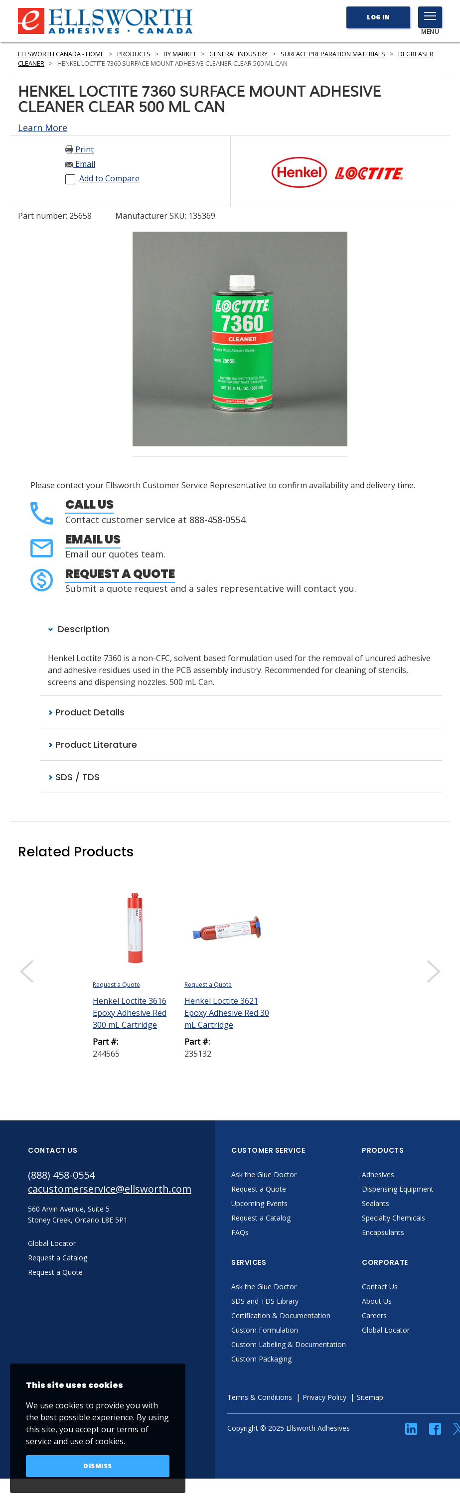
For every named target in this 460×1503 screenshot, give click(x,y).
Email (80, 163)
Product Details (86, 712)
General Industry (238, 54)
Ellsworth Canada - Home (61, 54)
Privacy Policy (324, 1397)
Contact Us (380, 1286)
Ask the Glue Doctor (264, 1174)
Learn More (42, 128)
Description (78, 629)
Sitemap (370, 1397)
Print (79, 149)
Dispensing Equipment (398, 1189)
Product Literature (92, 744)
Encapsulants (383, 1232)
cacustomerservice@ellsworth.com (109, 1189)
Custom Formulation (264, 1330)
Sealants (375, 1203)
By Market (179, 54)
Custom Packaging (261, 1359)
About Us (377, 1301)
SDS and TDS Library (265, 1301)
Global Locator (386, 1330)
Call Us (89, 504)
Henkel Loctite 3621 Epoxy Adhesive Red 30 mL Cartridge (226, 1012)
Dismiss (97, 1466)
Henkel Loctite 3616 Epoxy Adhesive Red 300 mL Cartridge (129, 1012)
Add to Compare (109, 178)
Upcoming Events (259, 1203)
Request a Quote (120, 573)
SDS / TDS (74, 777)
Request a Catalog (261, 1218)
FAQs (240, 1232)
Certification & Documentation (280, 1315)
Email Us (93, 539)
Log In (378, 17)
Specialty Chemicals (393, 1218)
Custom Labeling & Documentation (288, 1344)
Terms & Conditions (259, 1397)
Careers (374, 1315)
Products (134, 54)
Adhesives (378, 1174)
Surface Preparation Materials (333, 54)
